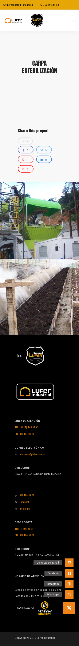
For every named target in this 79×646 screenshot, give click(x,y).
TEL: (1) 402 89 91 (24, 528)
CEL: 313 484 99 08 (24, 434)
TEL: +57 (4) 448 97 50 (26, 427)
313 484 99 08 (49, 5)
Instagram (22, 508)
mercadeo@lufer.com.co (18, 5)
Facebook (22, 502)
